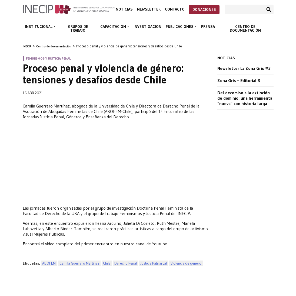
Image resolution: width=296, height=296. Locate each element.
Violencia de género (186, 263)
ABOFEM (49, 263)
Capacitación (113, 26)
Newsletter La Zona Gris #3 (244, 68)
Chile (107, 263)
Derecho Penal (125, 263)
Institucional (39, 26)
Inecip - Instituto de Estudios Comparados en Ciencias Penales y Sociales (69, 9)
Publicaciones (180, 26)
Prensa (208, 26)
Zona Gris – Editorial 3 (238, 80)
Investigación (147, 26)
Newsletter (149, 9)
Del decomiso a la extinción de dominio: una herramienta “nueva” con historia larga (244, 98)
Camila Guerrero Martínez (79, 263)
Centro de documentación (245, 28)
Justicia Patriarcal (154, 263)
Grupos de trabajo (78, 28)
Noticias (124, 9)
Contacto (175, 9)
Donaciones (204, 9)
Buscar (268, 9)
